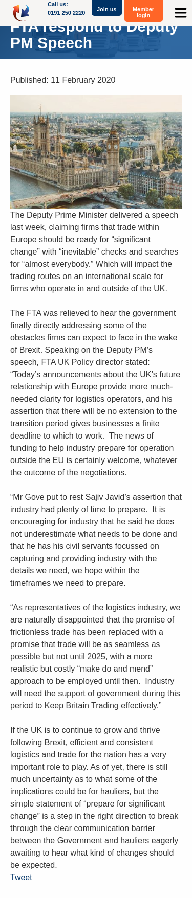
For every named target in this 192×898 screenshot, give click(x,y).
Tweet (21, 877)
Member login (143, 12)
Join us (107, 9)
